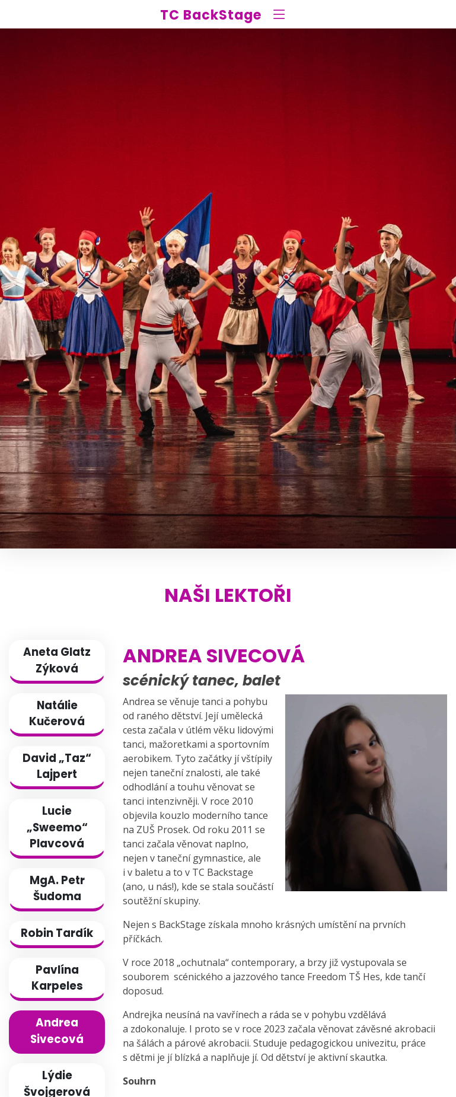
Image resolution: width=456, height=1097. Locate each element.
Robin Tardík (57, 933)
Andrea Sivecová (57, 1031)
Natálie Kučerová (57, 713)
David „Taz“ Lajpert (57, 766)
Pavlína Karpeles (57, 978)
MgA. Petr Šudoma (57, 888)
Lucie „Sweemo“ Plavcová (57, 827)
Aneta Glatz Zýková (57, 660)
